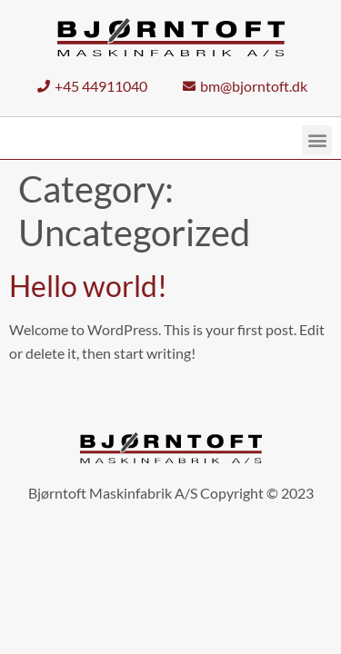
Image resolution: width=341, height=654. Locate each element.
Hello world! (88, 286)
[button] (317, 141)
